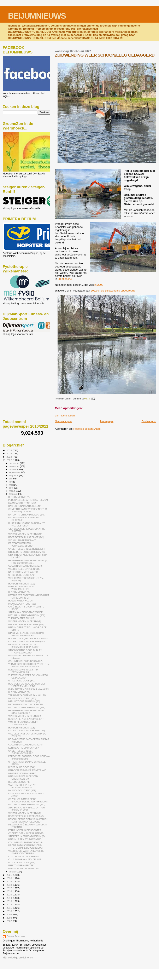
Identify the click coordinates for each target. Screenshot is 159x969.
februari (13, 494)
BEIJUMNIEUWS (37, 15)
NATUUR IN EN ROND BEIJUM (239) (26, 615)
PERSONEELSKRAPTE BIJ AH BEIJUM (28, 500)
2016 (9, 891)
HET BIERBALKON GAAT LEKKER (25, 704)
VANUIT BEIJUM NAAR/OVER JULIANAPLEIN (23, 723)
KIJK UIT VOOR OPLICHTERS (23, 856)
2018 (9, 884)
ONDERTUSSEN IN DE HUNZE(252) (26, 730)
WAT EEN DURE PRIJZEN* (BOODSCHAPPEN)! (21, 786)
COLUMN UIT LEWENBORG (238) (25, 566)
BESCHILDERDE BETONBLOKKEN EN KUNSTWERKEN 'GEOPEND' (27, 820)
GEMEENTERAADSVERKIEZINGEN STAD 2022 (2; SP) (26, 711)
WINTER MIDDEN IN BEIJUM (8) (24, 716)
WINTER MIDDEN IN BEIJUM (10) (25, 534)
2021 (9, 874)
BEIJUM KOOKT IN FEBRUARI (23, 868)
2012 (9, 904)
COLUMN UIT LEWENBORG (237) (25, 661)
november (14, 466)
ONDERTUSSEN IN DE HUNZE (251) (26, 833)
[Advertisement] (21, 358)
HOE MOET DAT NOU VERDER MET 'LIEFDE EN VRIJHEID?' (26, 684)
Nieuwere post (63, 421)
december (14, 463)
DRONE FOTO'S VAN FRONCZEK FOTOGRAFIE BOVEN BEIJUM (25, 846)
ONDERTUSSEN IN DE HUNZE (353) (26, 641)
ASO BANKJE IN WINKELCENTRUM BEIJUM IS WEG (26, 808)
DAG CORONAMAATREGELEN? (24, 506)
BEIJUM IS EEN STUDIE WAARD (24, 839)
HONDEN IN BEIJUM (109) (21, 583)
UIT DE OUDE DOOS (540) (21, 767)
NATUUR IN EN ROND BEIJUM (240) (26, 514)
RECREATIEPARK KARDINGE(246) (26, 816)
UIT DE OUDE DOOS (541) (21, 680)
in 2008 (98, 284)
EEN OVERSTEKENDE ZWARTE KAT (27, 770)
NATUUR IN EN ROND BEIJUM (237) (26, 804)
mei (11, 485)
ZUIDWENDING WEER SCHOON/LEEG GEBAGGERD (104, 55)
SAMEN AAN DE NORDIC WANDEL (26, 612)
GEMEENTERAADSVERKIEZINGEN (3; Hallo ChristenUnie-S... (28, 561)
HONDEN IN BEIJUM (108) (21, 727)
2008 (9, 917)
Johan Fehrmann (16, 936)
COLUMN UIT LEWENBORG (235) (25, 842)
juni (11, 481)
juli (11, 478)
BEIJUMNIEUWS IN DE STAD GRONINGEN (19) (23, 777)
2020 (9, 878)
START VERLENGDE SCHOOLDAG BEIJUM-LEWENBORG (26, 634)
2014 (9, 897)
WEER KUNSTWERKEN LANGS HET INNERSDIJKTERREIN (27, 852)
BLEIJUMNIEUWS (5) (19, 692)
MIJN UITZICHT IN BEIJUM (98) (24, 701)
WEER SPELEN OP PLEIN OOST (25, 569)
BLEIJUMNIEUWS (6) (19, 592)
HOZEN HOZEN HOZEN (20, 600)
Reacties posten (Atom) (87, 428)
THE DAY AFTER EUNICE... (22, 618)
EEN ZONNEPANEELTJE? (21, 865)
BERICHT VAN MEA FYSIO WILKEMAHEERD (21, 587)
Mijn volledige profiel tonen (18, 957)
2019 (9, 881)
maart (12, 491)
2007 (9, 921)
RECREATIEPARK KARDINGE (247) (26, 719)
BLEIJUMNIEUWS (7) (19, 497)
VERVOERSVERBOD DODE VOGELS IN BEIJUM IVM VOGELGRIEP (28, 665)
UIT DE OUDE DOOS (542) (21, 575)
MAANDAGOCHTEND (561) (22, 603)
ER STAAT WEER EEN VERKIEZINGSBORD (20, 544)
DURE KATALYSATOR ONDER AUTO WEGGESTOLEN (26, 524)
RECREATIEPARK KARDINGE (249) (26, 537)
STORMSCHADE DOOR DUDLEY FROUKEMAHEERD (25, 651)
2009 (9, 914)
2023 (9, 456)
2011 (9, 907)
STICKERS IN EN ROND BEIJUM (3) (26, 552)
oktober (13, 469)
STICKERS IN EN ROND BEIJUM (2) (26, 836)
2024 (9, 453)
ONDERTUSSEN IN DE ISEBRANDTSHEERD (20, 752)
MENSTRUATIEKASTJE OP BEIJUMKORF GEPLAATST (23, 645)
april (11, 487)
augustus (14, 475)
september (15, 472)
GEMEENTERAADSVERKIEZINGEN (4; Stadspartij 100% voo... (28, 510)
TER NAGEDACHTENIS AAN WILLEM (27, 695)
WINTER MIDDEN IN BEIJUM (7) (24, 813)
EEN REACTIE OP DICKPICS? (23, 747)
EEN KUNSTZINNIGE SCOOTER (24, 830)
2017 (9, 888)
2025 (9, 450)
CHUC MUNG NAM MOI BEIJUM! (24, 859)
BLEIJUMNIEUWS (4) (19, 782)
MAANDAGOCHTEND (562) (22, 503)
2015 (9, 894)
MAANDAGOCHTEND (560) (22, 698)
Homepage (106, 421)
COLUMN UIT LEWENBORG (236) (25, 744)
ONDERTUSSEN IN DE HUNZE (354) (26, 549)
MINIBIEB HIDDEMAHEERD (22, 773)
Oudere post (148, 421)
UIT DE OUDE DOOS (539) (21, 862)
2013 (9, 901)
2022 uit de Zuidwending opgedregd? (113, 290)
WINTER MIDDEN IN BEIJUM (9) (24, 621)
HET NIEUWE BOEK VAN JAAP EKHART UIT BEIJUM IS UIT (28, 596)
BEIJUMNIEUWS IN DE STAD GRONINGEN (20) (23, 670)
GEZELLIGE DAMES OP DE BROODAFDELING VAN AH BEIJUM (27, 800)
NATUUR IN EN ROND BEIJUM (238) (26, 707)
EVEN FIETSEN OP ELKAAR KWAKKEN (28, 689)
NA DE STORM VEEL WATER (23, 572)
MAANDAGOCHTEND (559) (22, 790)
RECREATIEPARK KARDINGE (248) (26, 624)
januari (13, 871)
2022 (9, 460)
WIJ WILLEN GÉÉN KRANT (22, 540)
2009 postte (65, 279)
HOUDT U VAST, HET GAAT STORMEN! (28, 638)
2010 (9, 911)
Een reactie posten (65, 415)
